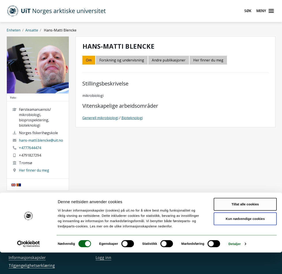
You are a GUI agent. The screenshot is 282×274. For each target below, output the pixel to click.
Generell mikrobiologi (100, 117)
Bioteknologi (132, 117)
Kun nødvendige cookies (245, 240)
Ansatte (31, 30)
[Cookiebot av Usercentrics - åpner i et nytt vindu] (28, 265)
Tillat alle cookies (245, 226)
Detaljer (234, 265)
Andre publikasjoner (169, 60)
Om (89, 60)
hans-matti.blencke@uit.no (41, 140)
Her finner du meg (34, 170)
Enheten (13, 30)
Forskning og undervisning (121, 60)
